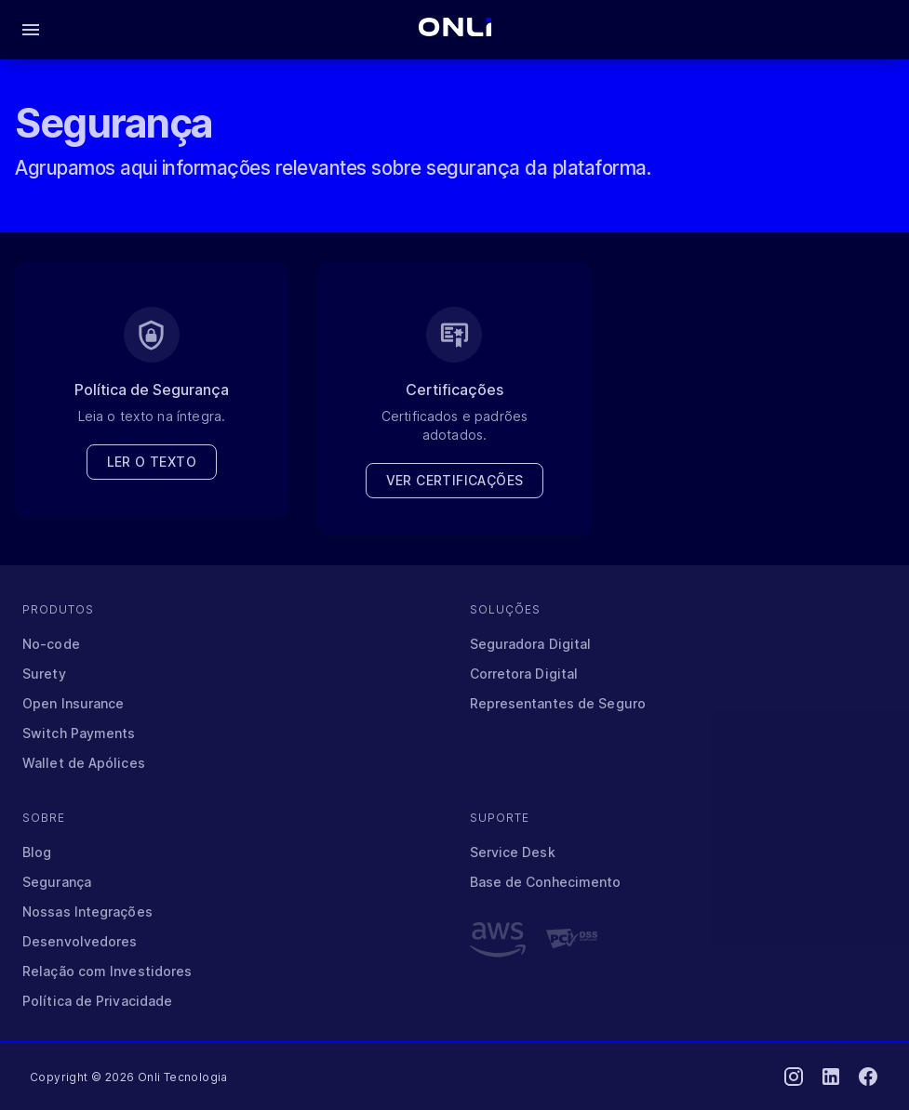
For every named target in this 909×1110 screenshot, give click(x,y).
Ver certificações (455, 480)
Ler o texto (151, 462)
